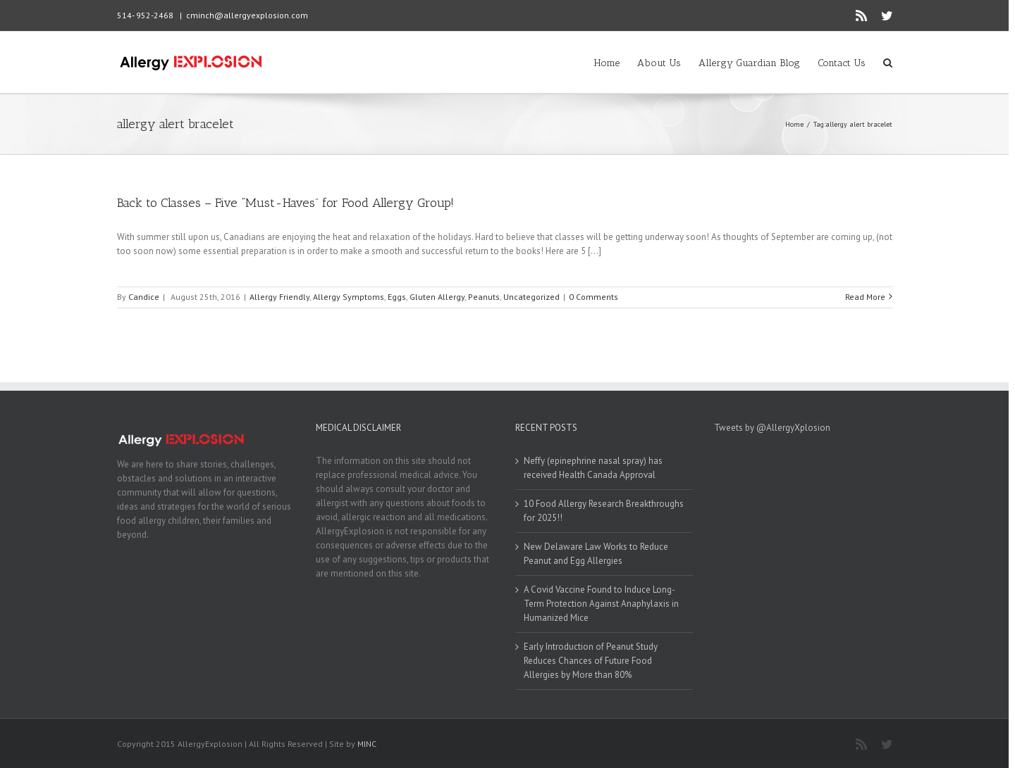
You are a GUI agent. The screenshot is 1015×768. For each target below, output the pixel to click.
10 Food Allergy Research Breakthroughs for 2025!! (604, 511)
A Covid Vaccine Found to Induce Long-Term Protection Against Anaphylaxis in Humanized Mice (601, 604)
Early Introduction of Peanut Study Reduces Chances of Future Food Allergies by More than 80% (591, 661)
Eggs (397, 296)
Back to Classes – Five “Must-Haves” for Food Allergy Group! (285, 202)
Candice (143, 296)
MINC (366, 743)
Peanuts (484, 296)
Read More (865, 296)
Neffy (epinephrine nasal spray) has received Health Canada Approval (593, 468)
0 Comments (593, 296)
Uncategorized (531, 296)
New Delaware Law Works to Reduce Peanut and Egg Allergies (596, 554)
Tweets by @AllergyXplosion (772, 428)
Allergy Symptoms (348, 296)
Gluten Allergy (437, 296)
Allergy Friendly (279, 296)
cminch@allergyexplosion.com (247, 15)
